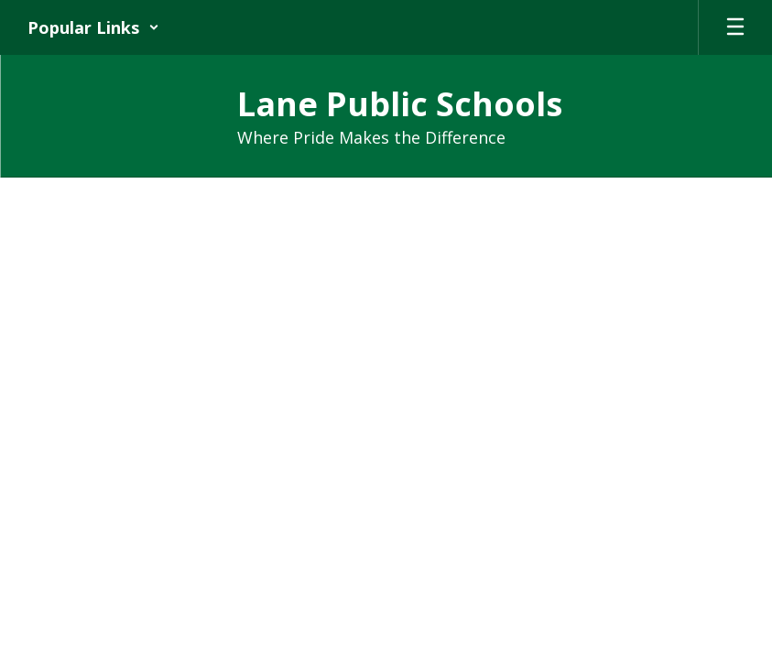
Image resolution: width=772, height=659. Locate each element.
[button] (93, 27)
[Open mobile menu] (735, 27)
